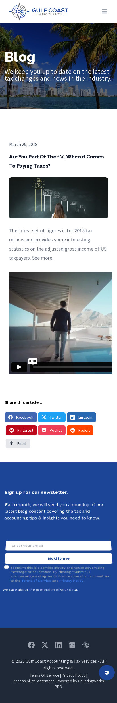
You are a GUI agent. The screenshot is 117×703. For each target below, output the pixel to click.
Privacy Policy (71, 572)
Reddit (80, 430)
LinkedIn (81, 417)
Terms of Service (36, 572)
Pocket (52, 430)
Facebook (20, 417)
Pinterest (21, 430)
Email (17, 443)
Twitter (52, 417)
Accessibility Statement (33, 680)
